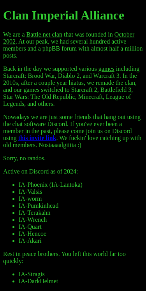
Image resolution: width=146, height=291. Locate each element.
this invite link (37, 138)
